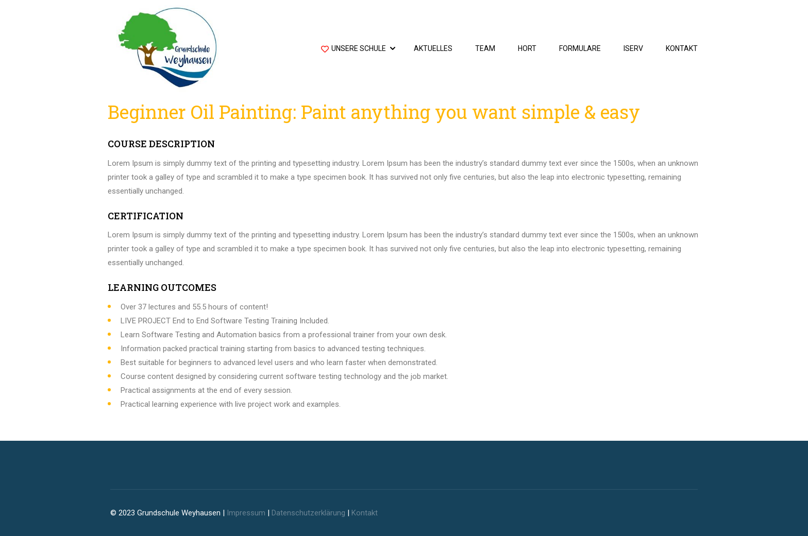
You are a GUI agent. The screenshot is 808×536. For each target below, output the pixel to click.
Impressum (246, 512)
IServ (633, 48)
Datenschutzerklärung (308, 512)
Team (485, 48)
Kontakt (682, 48)
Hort (527, 48)
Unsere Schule (353, 49)
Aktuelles (433, 48)
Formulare (580, 48)
